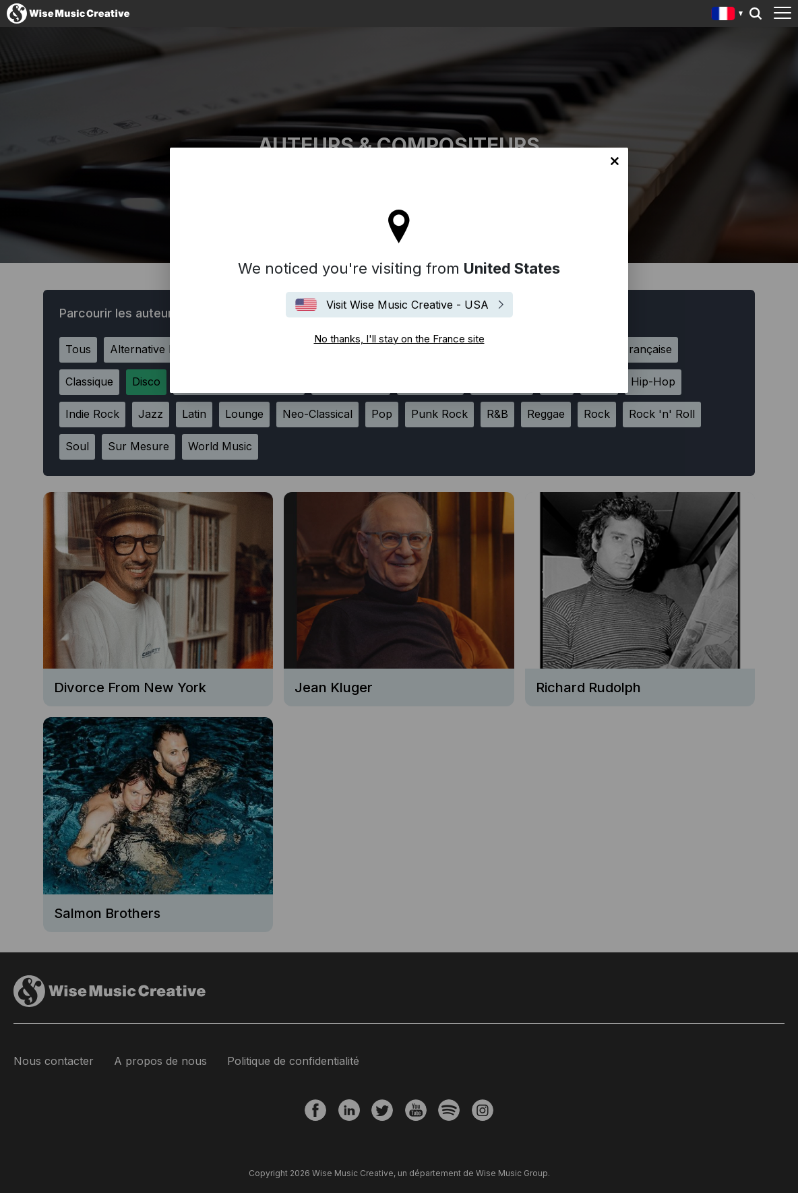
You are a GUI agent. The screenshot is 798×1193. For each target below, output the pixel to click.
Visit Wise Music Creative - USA (407, 304)
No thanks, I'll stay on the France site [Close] (614, 161)
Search (755, 13)
